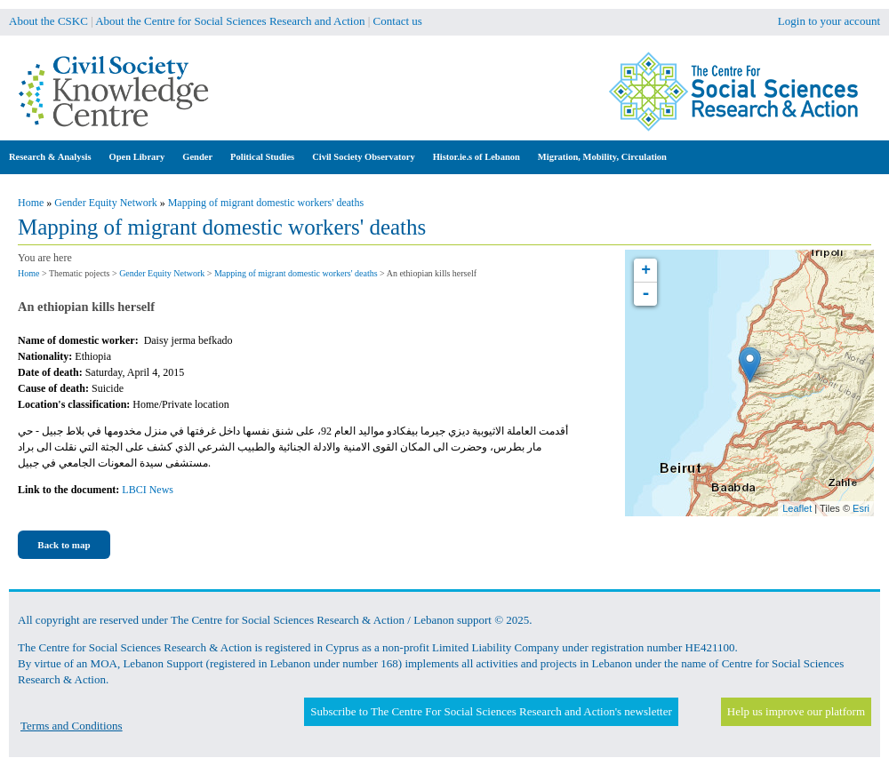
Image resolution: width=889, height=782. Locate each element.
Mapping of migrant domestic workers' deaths (266, 202)
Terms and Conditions (71, 725)
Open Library (137, 157)
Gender (197, 157)
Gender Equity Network (105, 202)
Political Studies (262, 157)
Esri (861, 508)
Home (31, 202)
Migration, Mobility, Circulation (602, 157)
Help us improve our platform (796, 711)
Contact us (397, 21)
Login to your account (829, 21)
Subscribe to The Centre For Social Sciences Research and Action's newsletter (490, 711)
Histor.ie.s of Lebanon (476, 157)
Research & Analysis (50, 157)
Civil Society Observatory (363, 157)
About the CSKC (48, 21)
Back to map (63, 544)
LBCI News (147, 489)
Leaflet (797, 508)
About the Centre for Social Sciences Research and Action (229, 21)
